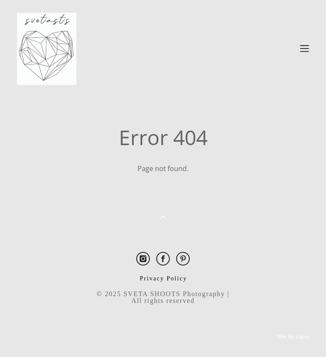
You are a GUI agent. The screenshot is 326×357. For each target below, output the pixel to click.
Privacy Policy (163, 278)
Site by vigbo (293, 337)
